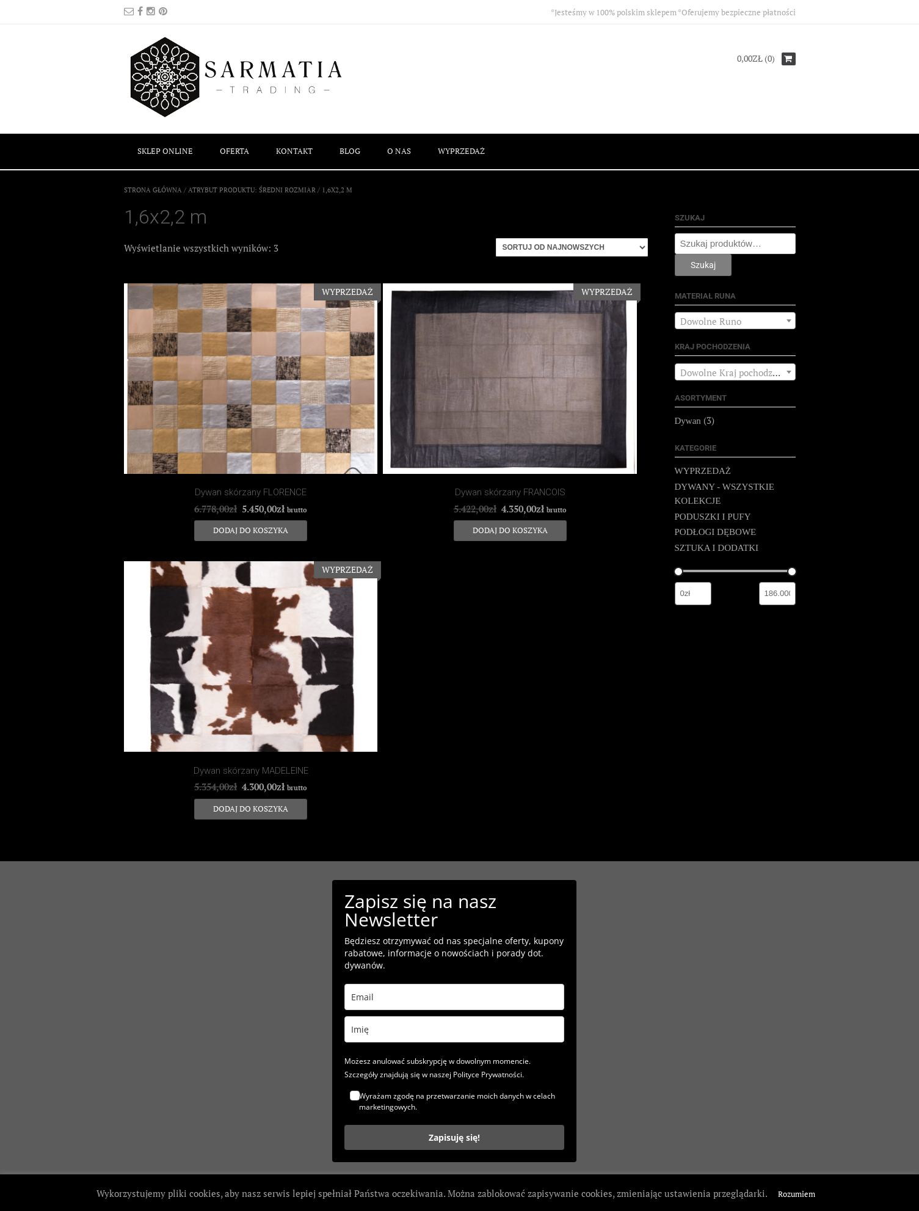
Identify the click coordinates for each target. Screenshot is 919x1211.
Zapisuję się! (454, 1137)
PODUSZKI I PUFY (713, 517)
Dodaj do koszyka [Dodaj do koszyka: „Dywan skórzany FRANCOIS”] (510, 530)
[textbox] (735, 321)
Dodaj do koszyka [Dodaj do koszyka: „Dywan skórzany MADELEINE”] (250, 808)
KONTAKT (294, 150)
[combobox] (735, 320)
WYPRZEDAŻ (461, 150)
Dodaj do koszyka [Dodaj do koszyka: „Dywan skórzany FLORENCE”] (250, 530)
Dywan (688, 421)
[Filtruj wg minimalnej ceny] (693, 593)
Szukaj (703, 265)
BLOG (350, 150)
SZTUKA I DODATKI (717, 548)
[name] (454, 1029)
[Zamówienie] (572, 247)
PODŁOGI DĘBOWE (716, 532)
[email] (454, 997)
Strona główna (153, 190)
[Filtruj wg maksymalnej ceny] (777, 593)
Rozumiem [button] (796, 1193)
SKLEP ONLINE (165, 150)
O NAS (399, 150)
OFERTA (234, 150)
